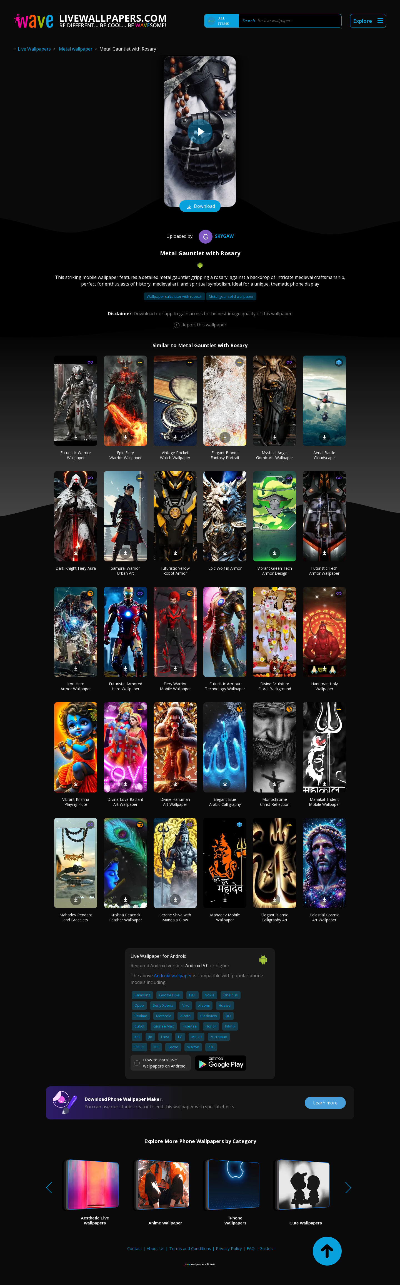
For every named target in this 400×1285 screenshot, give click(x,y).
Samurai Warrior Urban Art (125, 571)
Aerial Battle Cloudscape (324, 455)
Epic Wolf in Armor (225, 568)
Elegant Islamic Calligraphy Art (274, 917)
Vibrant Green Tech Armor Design (275, 571)
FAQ (251, 1248)
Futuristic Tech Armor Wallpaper (324, 571)
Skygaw (215, 236)
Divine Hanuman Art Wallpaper (175, 802)
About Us (155, 1248)
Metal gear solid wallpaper (231, 296)
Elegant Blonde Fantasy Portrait (225, 455)
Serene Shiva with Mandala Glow (175, 917)
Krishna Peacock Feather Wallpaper (125, 917)
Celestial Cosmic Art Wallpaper (324, 917)
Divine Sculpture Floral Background (274, 686)
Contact (134, 1248)
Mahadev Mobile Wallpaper (225, 917)
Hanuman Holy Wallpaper (324, 686)
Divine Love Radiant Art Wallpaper (125, 802)
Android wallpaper (173, 975)
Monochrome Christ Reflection (274, 802)
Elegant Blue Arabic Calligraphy (225, 802)
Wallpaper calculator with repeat (174, 296)
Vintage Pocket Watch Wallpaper (175, 455)
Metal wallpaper (75, 49)
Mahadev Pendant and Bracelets (75, 917)
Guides (266, 1248)
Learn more (325, 1103)
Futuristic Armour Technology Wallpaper (225, 686)
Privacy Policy (229, 1248)
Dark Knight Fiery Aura (76, 568)
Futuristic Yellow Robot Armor (175, 571)
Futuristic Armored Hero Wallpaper (125, 686)
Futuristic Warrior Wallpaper (75, 455)
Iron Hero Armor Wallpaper (76, 686)
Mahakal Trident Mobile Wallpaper (324, 802)
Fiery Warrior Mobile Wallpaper (175, 686)
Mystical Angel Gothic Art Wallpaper (274, 455)
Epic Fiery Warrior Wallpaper (125, 455)
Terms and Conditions (190, 1248)
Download (200, 206)
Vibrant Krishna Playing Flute (75, 802)
